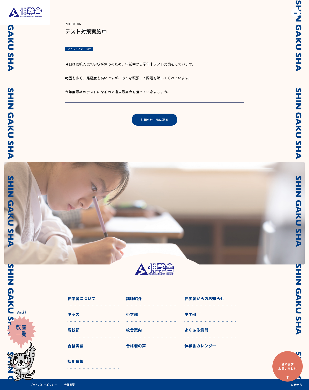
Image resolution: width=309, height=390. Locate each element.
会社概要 (69, 384)
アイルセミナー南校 (79, 49)
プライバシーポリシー (43, 384)
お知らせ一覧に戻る (154, 119)
